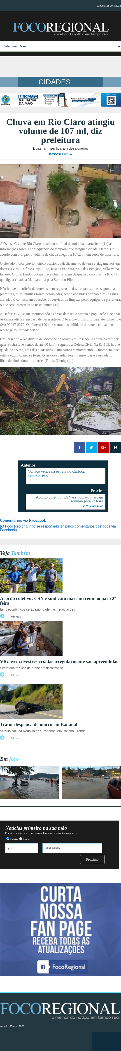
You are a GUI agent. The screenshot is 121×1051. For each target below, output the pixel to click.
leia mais (16, 616)
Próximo (92, 859)
